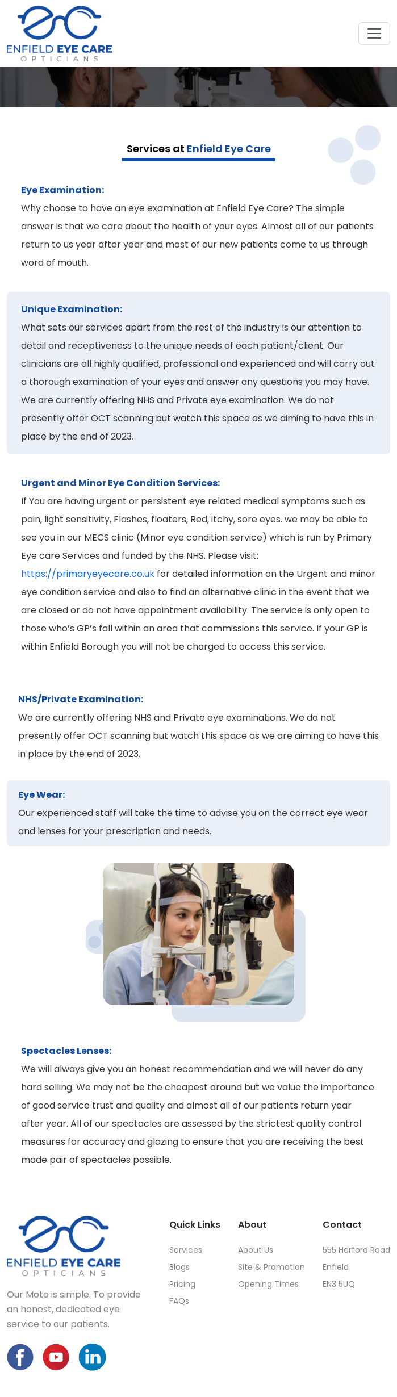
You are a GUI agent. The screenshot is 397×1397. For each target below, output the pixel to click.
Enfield (336, 1267)
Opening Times (268, 1284)
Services (185, 1250)
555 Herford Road (356, 1250)
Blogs (179, 1267)
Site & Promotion (271, 1267)
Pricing (182, 1284)
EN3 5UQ (339, 1284)
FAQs (179, 1301)
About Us (255, 1250)
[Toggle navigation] (374, 33)
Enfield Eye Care (229, 148)
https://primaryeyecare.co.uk (87, 573)
